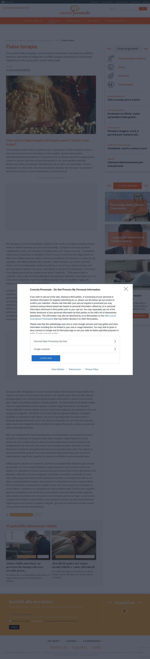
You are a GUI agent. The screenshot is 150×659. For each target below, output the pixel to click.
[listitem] (75, 341)
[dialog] (75, 329)
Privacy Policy (91, 369)
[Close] (127, 290)
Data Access (75, 369)
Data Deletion (58, 369)
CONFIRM (46, 358)
